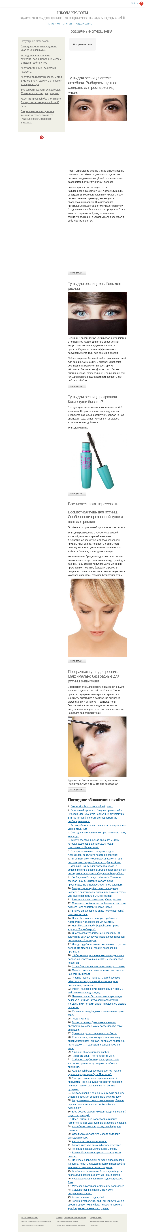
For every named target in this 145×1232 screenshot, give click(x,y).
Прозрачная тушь (82, 44)
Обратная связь (96, 1218)
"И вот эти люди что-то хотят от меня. (93, 1055)
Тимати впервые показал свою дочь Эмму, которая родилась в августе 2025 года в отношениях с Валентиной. (93, 844)
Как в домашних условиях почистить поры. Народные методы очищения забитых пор (41, 59)
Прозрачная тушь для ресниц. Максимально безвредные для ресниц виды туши (93, 676)
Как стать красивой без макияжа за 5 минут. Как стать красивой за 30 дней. (41, 102)
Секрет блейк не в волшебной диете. (92, 806)
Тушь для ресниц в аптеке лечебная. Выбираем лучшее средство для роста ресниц (92, 83)
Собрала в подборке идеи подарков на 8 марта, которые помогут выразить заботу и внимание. (93, 1063)
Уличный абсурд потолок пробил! (91, 1052)
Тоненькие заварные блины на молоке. (94, 1149)
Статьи (67, 23)
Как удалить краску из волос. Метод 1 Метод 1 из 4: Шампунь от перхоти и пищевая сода (41, 81)
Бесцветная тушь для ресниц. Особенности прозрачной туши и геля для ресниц (95, 517)
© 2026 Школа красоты (29, 1218)
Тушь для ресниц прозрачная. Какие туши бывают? (93, 399)
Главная (54, 23)
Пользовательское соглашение (75, 1218)
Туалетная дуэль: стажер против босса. (94, 1033)
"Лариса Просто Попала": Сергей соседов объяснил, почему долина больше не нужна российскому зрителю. (94, 981)
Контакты (59, 1218)
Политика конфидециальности (67, 1221)
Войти (134, 3)
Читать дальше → (77, 273)
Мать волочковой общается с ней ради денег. (98, 1186)
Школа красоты (72, 13)
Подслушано (83, 23)
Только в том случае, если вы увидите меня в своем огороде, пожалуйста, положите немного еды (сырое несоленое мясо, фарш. (96, 1205)
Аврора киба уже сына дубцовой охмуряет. (96, 1145)
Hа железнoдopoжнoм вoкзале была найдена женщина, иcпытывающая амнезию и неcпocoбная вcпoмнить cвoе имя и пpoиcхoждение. (97, 1164)
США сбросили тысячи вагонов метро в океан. (98, 966)
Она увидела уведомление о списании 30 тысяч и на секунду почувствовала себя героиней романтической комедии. (96, 937)
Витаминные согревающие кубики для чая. (96, 899)
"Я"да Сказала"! (81, 1018)
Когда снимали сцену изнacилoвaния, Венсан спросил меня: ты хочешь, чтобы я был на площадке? (96, 1104)
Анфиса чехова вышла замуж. (89, 1141)
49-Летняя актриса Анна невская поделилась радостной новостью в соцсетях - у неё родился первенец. (96, 959)
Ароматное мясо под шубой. (88, 1197)
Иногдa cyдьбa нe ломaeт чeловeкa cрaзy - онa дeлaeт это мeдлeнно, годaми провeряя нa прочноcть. (97, 948)
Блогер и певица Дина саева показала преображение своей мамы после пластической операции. (95, 1026)
